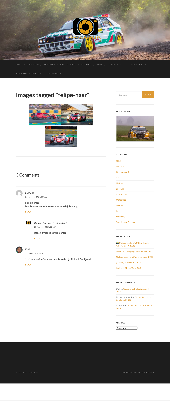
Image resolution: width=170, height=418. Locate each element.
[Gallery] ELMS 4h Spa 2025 (128, 262)
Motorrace (121, 199)
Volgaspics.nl (30, 373)
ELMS (118, 161)
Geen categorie (123, 172)
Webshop (48, 65)
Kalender (86, 65)
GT (124, 65)
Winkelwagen (54, 73)
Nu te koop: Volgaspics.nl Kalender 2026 (134, 251)
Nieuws (119, 205)
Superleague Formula (125, 222)
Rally (99, 65)
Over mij (31, 65)
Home (19, 65)
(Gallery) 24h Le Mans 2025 (128, 268)
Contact (36, 73)
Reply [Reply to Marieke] (28, 212)
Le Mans (120, 188)
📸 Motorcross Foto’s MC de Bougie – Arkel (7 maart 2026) (133, 244)
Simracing (21, 73)
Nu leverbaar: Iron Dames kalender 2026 (134, 257)
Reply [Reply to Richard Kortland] (37, 238)
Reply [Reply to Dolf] (28, 265)
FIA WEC (112, 65)
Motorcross (121, 194)
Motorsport (137, 65)
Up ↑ (152, 373)
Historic (119, 183)
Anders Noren (139, 373)
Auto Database (68, 65)
